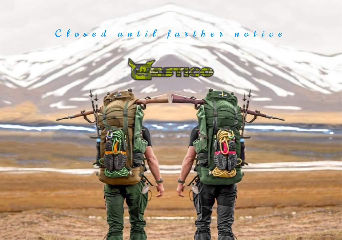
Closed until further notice (171, 33)
